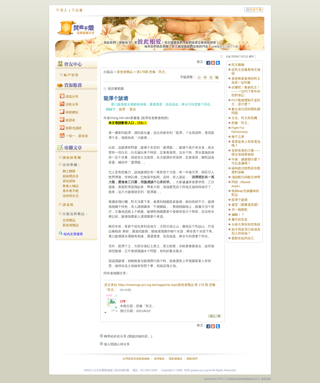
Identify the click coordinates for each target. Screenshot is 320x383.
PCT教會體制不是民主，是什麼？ (245, 102)
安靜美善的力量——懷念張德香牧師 (245, 152)
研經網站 (69, 112)
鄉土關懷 (69, 171)
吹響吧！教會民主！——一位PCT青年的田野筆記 (245, 91)
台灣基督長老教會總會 (136, 358)
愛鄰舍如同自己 (242, 238)
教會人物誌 (71, 186)
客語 (132, 109)
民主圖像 (237, 65)
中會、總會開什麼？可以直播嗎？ (245, 161)
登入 (64, 10)
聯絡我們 (192, 358)
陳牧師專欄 (72, 157)
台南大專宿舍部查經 (245, 224)
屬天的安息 (239, 219)
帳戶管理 (71, 75)
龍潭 (122, 109)
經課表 (67, 120)
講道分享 (69, 96)
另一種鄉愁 (239, 209)
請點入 (142, 123)
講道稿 (68, 205)
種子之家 (237, 137)
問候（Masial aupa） (240, 184)
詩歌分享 (69, 104)
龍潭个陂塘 (239, 200)
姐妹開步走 (71, 176)
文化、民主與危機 (244, 118)
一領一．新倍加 (74, 136)
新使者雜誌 (71, 225)
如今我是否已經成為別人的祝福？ (245, 231)
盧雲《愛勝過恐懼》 (245, 205)
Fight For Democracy (239, 130)
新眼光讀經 (71, 128)
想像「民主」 (241, 123)
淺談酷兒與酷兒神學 (245, 177)
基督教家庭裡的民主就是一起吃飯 (245, 80)
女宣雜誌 (69, 220)
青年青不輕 (71, 191)
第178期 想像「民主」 (152, 72)
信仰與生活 (71, 196)
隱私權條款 (175, 358)
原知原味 (69, 181)
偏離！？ (237, 214)
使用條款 (159, 358)
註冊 (79, 10)
